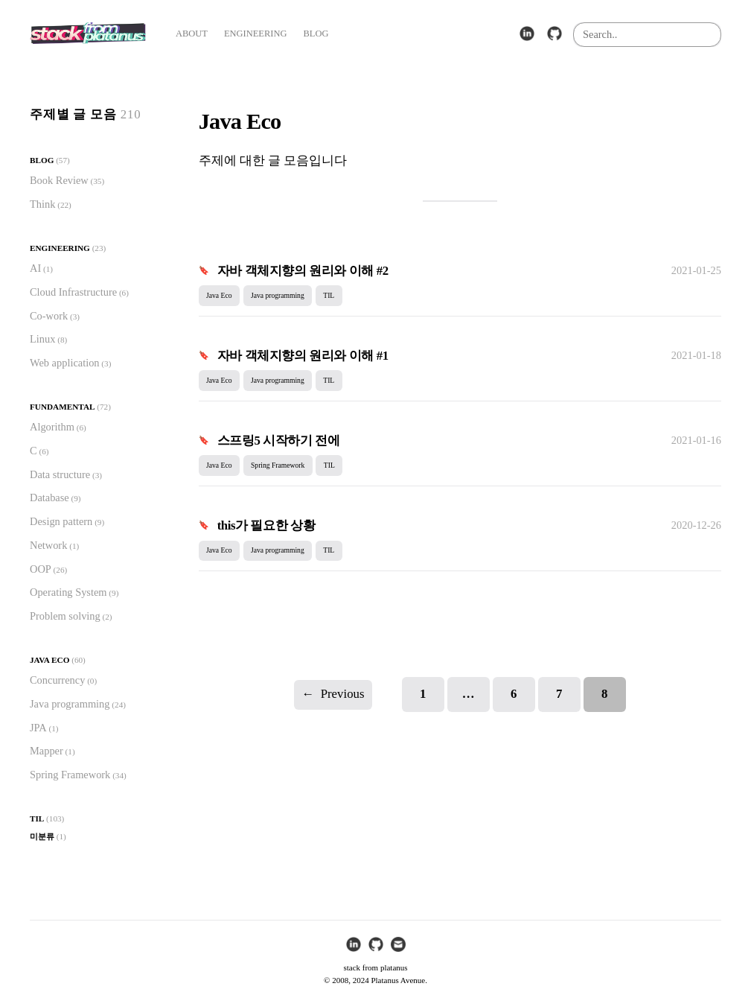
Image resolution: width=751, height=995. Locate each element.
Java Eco (49, 659)
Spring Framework (70, 775)
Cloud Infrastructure (73, 292)
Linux (42, 339)
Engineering (60, 248)
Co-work (49, 316)
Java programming (70, 704)
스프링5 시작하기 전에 (278, 440)
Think (42, 204)
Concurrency (57, 680)
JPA (38, 728)
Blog (42, 160)
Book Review (59, 180)
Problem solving (65, 616)
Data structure (60, 474)
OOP (40, 569)
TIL (37, 818)
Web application (65, 363)
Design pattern (61, 521)
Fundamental (62, 406)
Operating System (68, 592)
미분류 (42, 836)
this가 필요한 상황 (266, 525)
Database (49, 497)
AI (35, 268)
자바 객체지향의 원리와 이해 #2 (303, 271)
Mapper (46, 751)
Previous (333, 694)
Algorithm (52, 427)
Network (48, 545)
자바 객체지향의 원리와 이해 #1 (303, 356)
